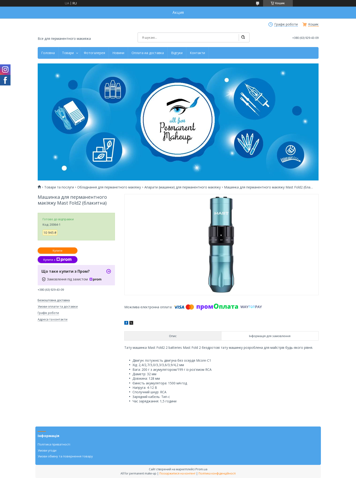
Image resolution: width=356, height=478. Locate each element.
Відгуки (177, 53)
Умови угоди (47, 450)
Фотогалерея (94, 53)
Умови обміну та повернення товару (65, 456)
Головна (48, 53)
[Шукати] (243, 37)
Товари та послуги (59, 187)
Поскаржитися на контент (177, 473)
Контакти (197, 53)
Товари (68, 53)
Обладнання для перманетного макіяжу (109, 187)
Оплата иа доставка (148, 53)
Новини (118, 53)
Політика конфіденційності (217, 473)
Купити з (57, 259)
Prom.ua (201, 469)
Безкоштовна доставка (54, 300)
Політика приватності (54, 444)
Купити (57, 250)
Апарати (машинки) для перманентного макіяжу (182, 187)
